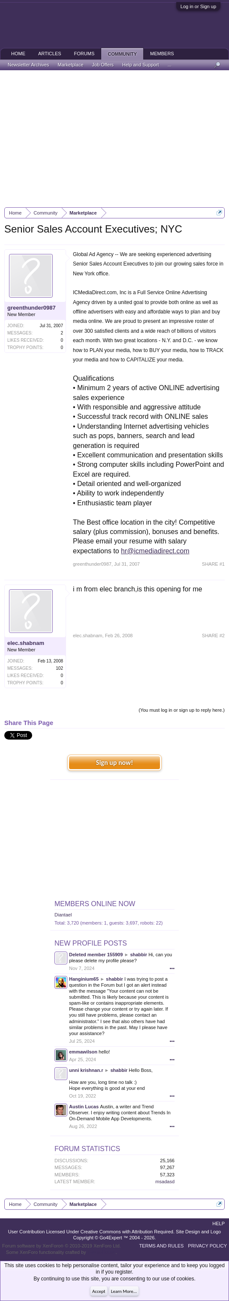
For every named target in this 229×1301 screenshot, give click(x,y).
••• (172, 968)
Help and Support (140, 64)
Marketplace (71, 64)
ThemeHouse (101, 1252)
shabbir (138, 954)
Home (18, 53)
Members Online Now (94, 903)
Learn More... (124, 1291)
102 (59, 668)
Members (162, 53)
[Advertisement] (114, 139)
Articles (49, 53)
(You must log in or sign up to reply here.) (182, 710)
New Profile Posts (90, 943)
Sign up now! (114, 762)
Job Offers (103, 64)
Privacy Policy (207, 1245)
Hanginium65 (84, 979)
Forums (84, 53)
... (170, 64)
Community (122, 54)
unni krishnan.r (86, 1070)
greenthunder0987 (31, 307)
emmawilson (83, 1051)
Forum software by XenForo (61, 1245)
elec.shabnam (25, 643)
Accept (98, 1291)
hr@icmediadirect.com (155, 551)
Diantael (63, 914)
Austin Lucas (84, 1106)
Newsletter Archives (28, 64)
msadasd (165, 1181)
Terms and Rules (161, 1245)
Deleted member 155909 (96, 954)
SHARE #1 (213, 564)
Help (218, 1223)
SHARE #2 (213, 635)
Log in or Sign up (198, 6)
